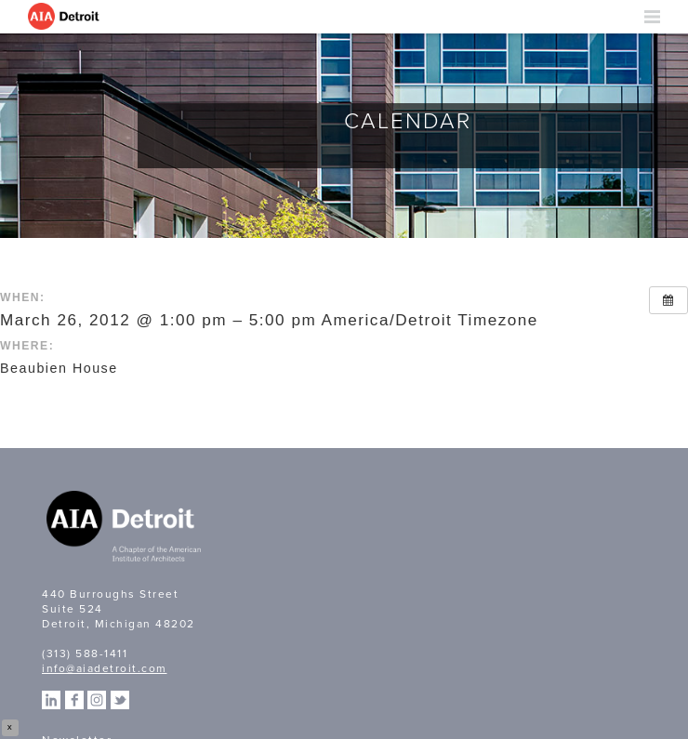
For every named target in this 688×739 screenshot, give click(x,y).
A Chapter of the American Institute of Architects (125, 529)
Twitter (120, 700)
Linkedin (51, 700)
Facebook (74, 700)
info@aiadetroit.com (104, 668)
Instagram (96, 700)
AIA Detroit (65, 17)
